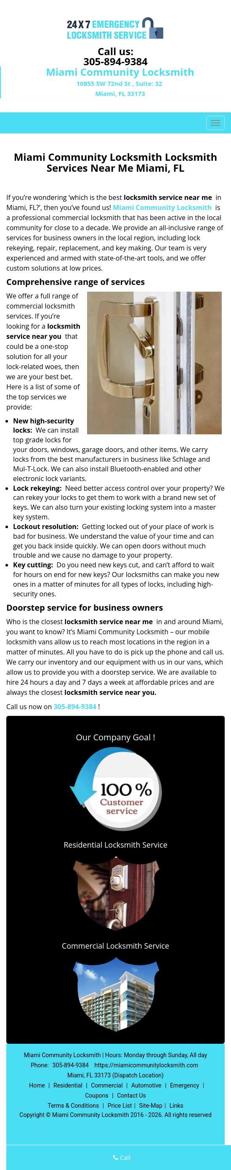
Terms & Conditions (73, 1105)
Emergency (184, 1085)
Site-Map (150, 1105)
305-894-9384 (115, 61)
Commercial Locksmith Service (115, 946)
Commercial (106, 1085)
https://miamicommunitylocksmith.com (146, 1065)
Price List (120, 1105)
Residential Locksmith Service (115, 845)
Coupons (97, 1095)
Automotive (146, 1085)
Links (176, 1105)
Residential (67, 1085)
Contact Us (131, 1095)
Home (37, 1085)
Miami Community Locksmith (162, 207)
